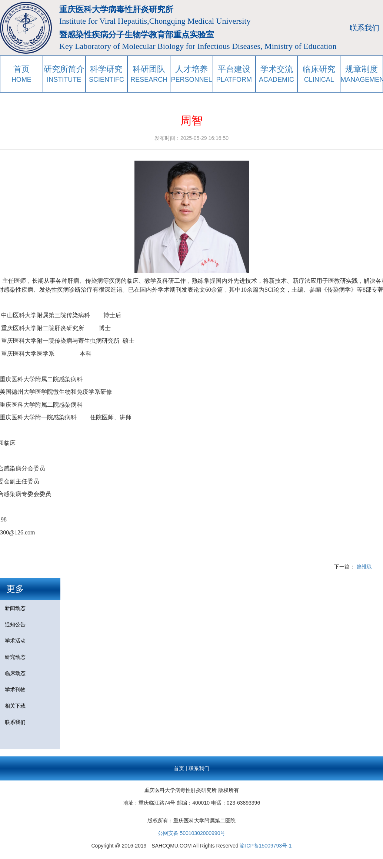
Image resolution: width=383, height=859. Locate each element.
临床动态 (15, 673)
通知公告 (15, 624)
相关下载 (15, 706)
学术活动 (15, 641)
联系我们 (364, 28)
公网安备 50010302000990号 (192, 833)
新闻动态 (15, 608)
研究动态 (15, 657)
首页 (179, 768)
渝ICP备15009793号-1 (266, 846)
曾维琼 (364, 567)
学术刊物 (15, 689)
